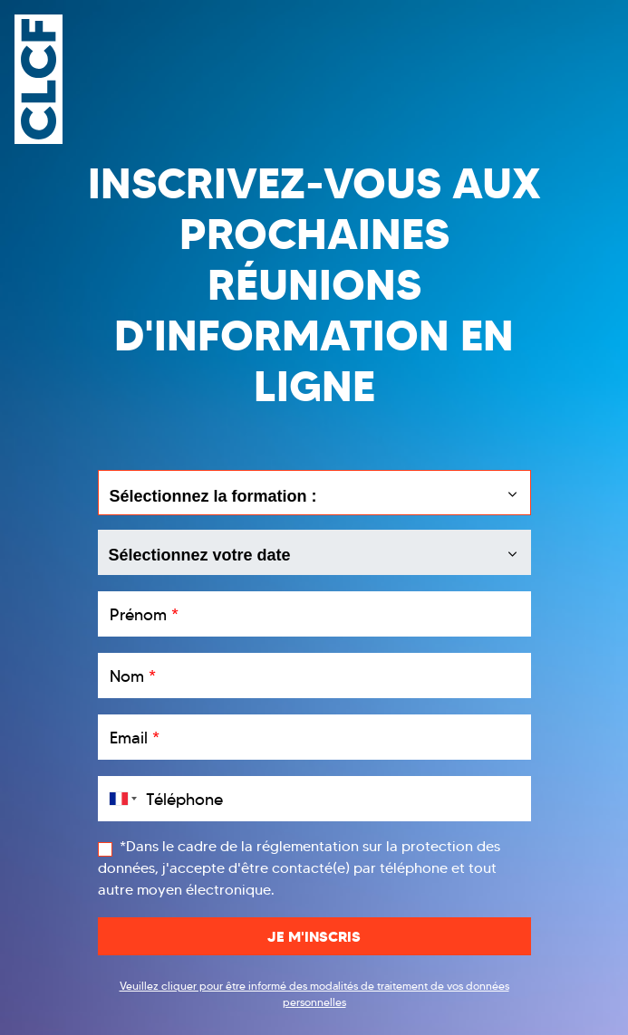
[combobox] (119, 798)
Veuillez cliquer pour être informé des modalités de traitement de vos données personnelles (314, 994)
